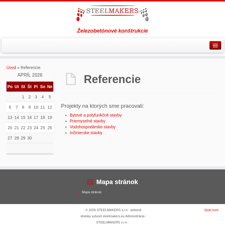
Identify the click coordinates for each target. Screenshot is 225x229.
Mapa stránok (92, 192)
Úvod (11, 67)
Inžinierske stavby (86, 132)
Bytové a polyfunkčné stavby (96, 115)
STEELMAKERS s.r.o (112, 210)
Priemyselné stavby (87, 121)
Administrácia (134, 216)
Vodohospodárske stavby (92, 126)
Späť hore (211, 210)
